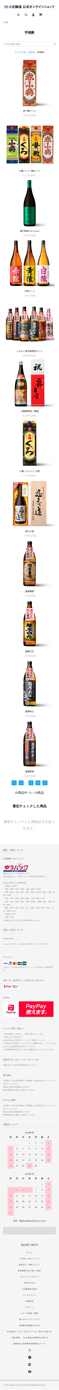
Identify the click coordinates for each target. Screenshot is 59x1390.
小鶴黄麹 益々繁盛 (29, 411)
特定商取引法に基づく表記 (29, 1271)
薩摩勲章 (29, 771)
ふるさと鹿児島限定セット (29, 351)
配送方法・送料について (29, 1265)
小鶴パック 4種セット (29, 171)
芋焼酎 (5, 22)
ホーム (29, 1252)
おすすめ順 (20, 52)
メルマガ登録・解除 (29, 1313)
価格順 (31, 52)
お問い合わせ (29, 1283)
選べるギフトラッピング (29, 1319)
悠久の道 (29, 531)
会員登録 (29, 1301)
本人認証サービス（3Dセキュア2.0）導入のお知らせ (29, 1331)
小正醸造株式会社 (29, 1289)
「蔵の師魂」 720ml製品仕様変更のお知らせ (29, 1337)
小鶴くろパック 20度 (29, 471)
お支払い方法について (29, 1258)
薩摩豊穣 (29, 591)
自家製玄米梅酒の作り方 (29, 1325)
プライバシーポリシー (29, 1277)
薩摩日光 (29, 651)
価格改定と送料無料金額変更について (29, 1344)
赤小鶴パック (29, 111)
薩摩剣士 (29, 711)
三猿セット (29, 291)
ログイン (29, 1307)
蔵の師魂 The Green (29, 231)
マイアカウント (29, 1295)
